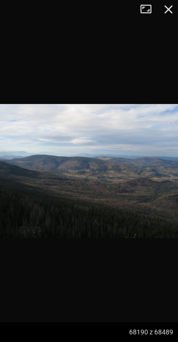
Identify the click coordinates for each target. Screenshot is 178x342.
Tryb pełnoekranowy (149, 9)
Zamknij (168, 9)
